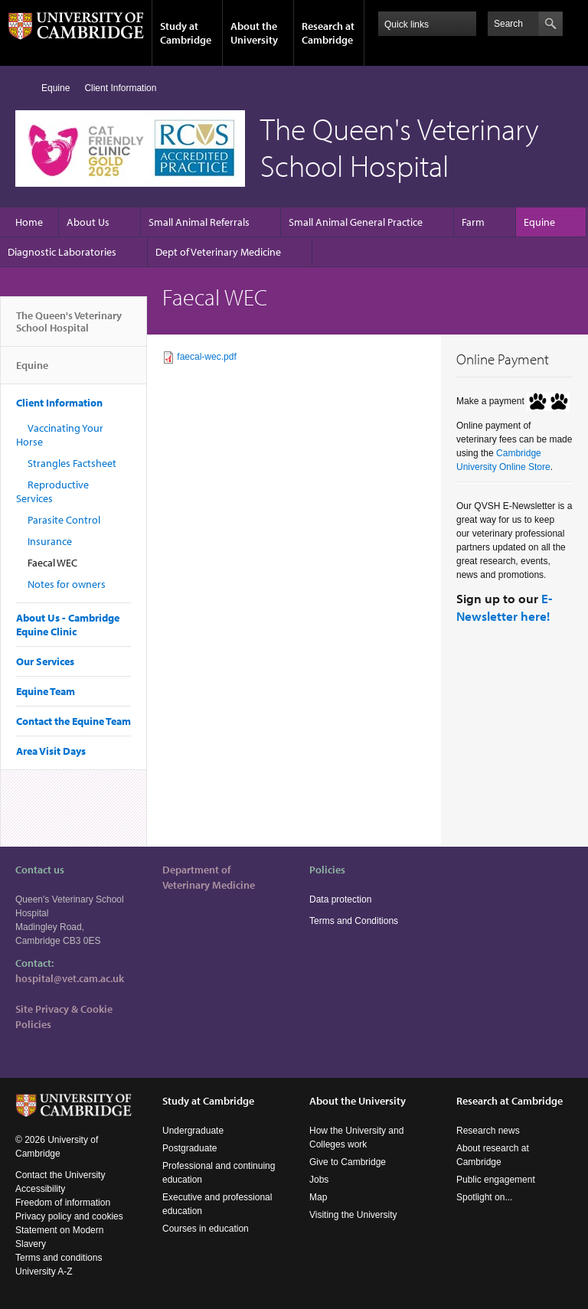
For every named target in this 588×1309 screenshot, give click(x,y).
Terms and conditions (58, 1257)
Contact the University (60, 1175)
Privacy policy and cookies (69, 1216)
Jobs (318, 1179)
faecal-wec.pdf (206, 356)
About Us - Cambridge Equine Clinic (67, 624)
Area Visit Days (51, 751)
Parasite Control (64, 520)
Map (318, 1197)
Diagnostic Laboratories (62, 252)
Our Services (45, 661)
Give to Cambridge (347, 1162)
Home (21, 87)
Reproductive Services (52, 491)
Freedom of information (62, 1202)
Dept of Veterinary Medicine (218, 252)
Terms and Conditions (353, 921)
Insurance (50, 541)
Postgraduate (189, 1148)
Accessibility (40, 1188)
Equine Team (45, 691)
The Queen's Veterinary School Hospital (69, 327)
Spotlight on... (484, 1197)
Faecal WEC (52, 563)
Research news (488, 1130)
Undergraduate (193, 1130)
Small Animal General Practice (356, 222)
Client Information (120, 88)
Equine (55, 88)
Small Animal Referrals (199, 222)
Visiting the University (353, 1214)
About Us (88, 222)
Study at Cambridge (185, 33)
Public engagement (495, 1179)
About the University (254, 33)
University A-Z (44, 1271)
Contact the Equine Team (73, 721)
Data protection (340, 899)
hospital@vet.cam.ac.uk (69, 978)
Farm (473, 222)
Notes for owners (67, 584)
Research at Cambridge (328, 33)
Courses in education (205, 1228)
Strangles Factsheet (72, 463)
